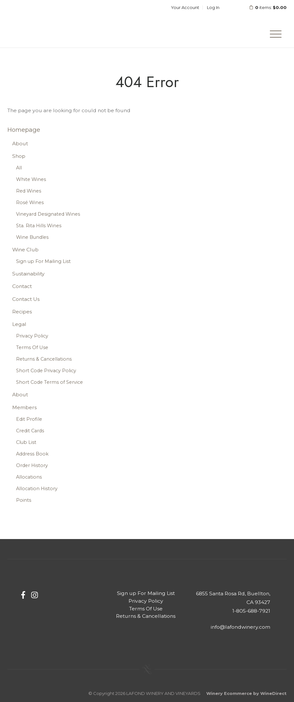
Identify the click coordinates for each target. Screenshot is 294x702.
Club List (26, 442)
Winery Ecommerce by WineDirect (246, 693)
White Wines (31, 179)
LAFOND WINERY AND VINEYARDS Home (49, 23)
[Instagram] (34, 595)
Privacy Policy (32, 336)
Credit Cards (30, 431)
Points (23, 500)
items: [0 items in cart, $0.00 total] (264, 7)
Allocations (29, 477)
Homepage (23, 129)
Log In (213, 7)
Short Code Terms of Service (49, 382)
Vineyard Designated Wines (48, 214)
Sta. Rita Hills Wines (38, 226)
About (20, 143)
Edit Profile (29, 419)
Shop (18, 156)
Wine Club (25, 250)
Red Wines (28, 191)
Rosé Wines (30, 202)
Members (24, 407)
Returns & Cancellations (44, 359)
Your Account (185, 7)
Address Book (32, 454)
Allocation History (37, 488)
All (19, 168)
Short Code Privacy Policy (46, 371)
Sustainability (28, 274)
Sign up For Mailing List (43, 261)
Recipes (22, 312)
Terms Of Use (32, 347)
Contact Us (26, 299)
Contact (22, 286)
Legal (19, 324)
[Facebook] (23, 595)
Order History (32, 465)
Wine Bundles (32, 237)
